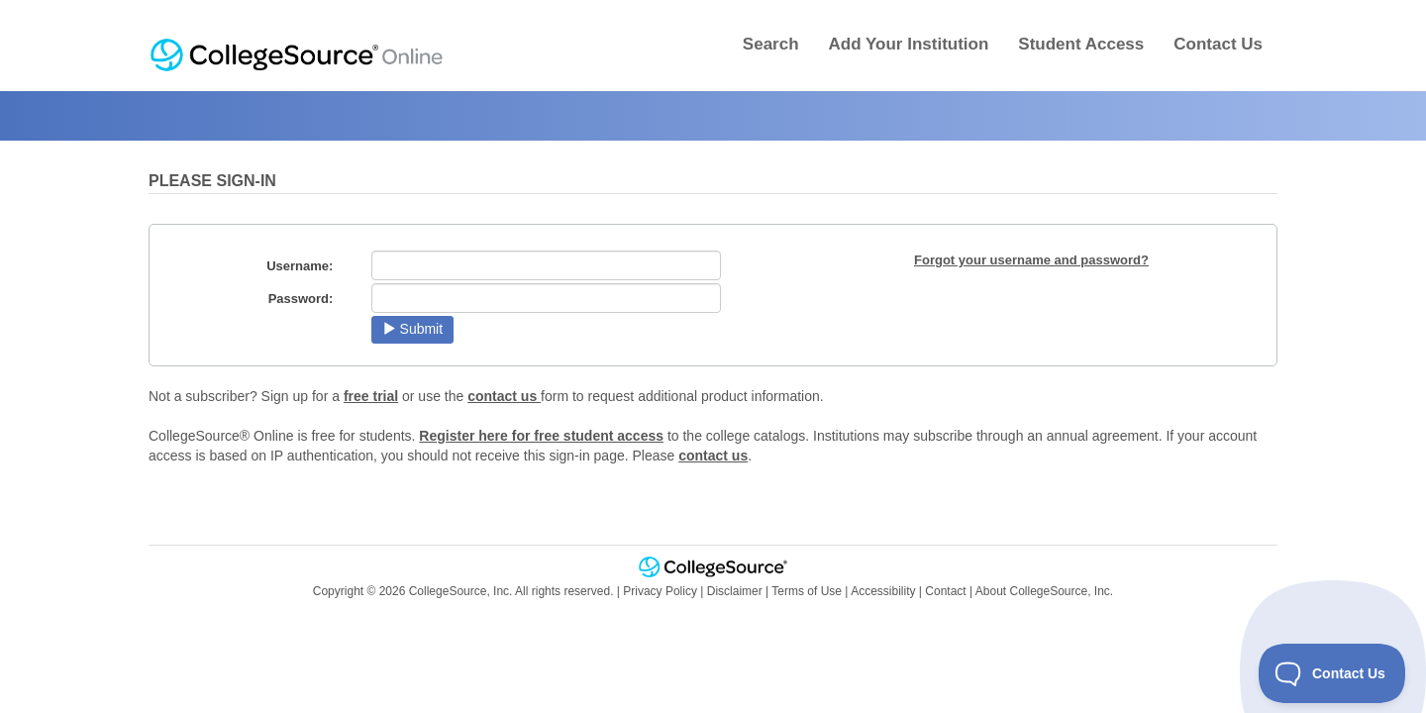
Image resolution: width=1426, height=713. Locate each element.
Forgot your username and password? (1031, 260)
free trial (371, 396)
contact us (504, 396)
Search (771, 44)
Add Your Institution (909, 44)
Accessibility (883, 591)
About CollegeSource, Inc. (1044, 591)
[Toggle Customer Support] (1332, 673)
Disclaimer (735, 591)
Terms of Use (806, 591)
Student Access (1081, 44)
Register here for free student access (541, 436)
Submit (412, 329)
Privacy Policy (660, 591)
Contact (945, 591)
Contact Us (1218, 44)
